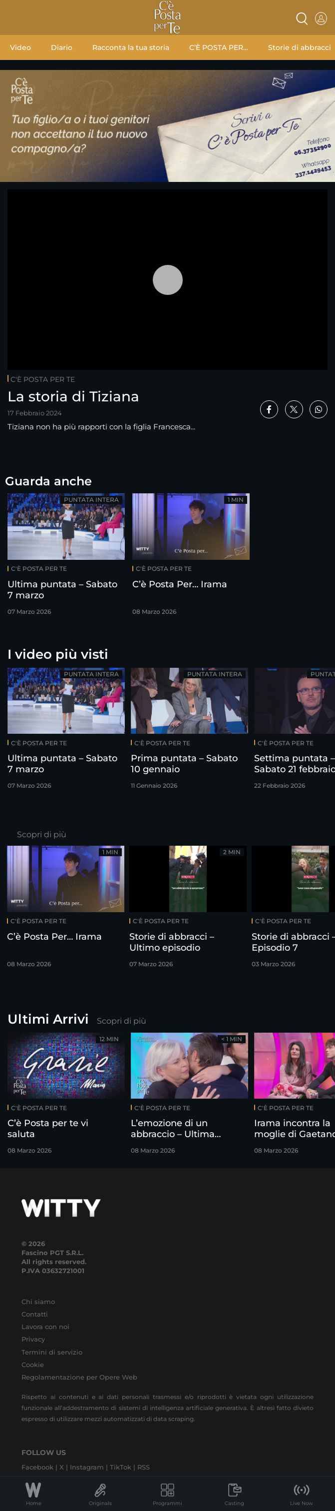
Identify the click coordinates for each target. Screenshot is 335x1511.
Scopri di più (41, 834)
